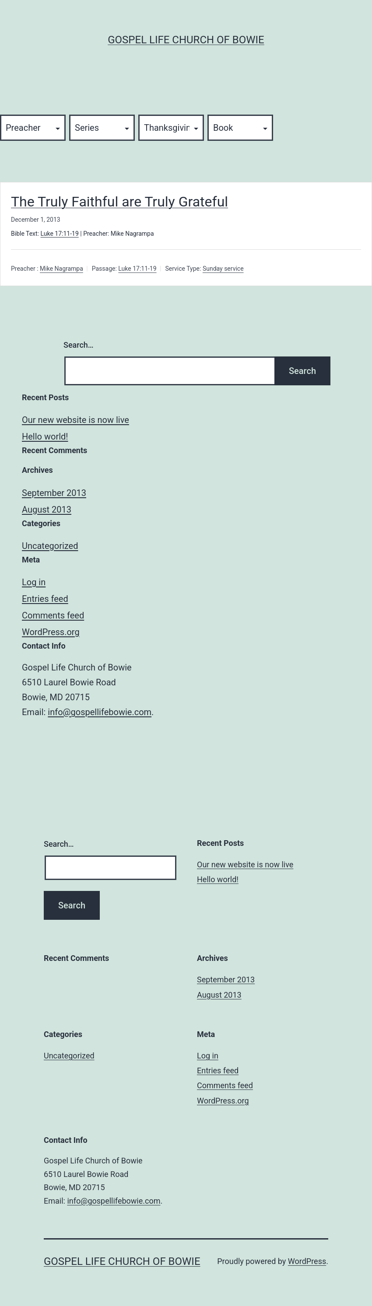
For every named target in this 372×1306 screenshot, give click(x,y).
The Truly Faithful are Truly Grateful (119, 201)
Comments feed (53, 615)
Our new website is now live (75, 420)
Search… (78, 344)
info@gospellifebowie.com (99, 712)
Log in (34, 582)
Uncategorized (50, 546)
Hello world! (45, 436)
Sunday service (223, 268)
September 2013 (54, 493)
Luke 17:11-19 (60, 233)
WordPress (307, 1261)
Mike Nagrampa (61, 268)
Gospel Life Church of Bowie (186, 40)
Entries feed (45, 599)
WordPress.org (51, 632)
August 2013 (46, 509)
